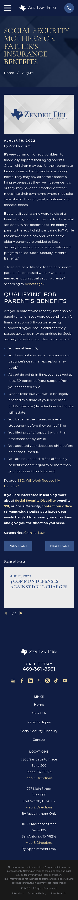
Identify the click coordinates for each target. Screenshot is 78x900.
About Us (38, 713)
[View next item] (21, 613)
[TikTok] (56, 680)
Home (39, 705)
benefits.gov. (35, 284)
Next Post (59, 546)
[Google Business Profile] (13, 680)
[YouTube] (65, 680)
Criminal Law (34, 533)
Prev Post (18, 546)
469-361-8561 (39, 669)
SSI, (7, 506)
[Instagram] (47, 680)
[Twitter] (39, 680)
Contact (39, 740)
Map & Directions (38, 778)
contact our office (57, 506)
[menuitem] (18, 893)
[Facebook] (22, 680)
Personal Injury (39, 722)
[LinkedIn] (30, 680)
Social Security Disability (35, 500)
